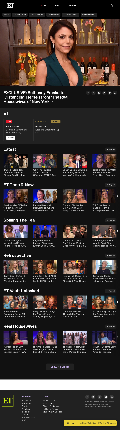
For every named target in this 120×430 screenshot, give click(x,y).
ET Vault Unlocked (70, 15)
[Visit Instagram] (100, 397)
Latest (6, 15)
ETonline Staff (28, 417)
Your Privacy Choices (52, 412)
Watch (11, 138)
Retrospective (53, 15)
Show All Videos (60, 367)
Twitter (25, 406)
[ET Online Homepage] (10, 5)
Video (57, 5)
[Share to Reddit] (99, 93)
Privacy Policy (49, 403)
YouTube (26, 409)
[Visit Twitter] (93, 397)
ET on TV (26, 412)
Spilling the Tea (37, 15)
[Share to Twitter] (93, 93)
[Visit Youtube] (106, 397)
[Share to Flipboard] (104, 93)
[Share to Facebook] (88, 93)
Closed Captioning (51, 406)
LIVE (45, 5)
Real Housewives (88, 15)
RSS (24, 420)
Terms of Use (49, 400)
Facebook (26, 400)
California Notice (50, 409)
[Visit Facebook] (87, 397)
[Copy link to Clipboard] (109, 93)
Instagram (26, 403)
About (25, 414)
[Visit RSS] (112, 397)
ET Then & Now (20, 15)
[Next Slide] (117, 161)
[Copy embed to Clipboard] (115, 93)
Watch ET (73, 5)
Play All (111, 149)
